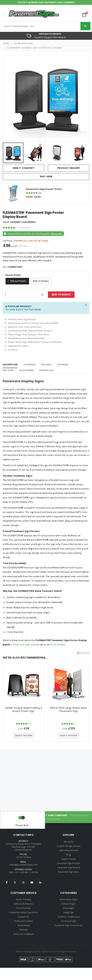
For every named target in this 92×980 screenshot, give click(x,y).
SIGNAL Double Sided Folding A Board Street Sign (23, 709)
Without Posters (18, 281)
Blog (68, 854)
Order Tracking (23, 899)
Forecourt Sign (68, 921)
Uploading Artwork (68, 850)
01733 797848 (57, 644)
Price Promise (23, 908)
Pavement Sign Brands (23, 222)
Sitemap (23, 929)
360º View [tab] (8, 370)
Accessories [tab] (26, 370)
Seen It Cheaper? (23, 168)
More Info (56, 233)
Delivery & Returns (23, 903)
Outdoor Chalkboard (68, 916)
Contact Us (23, 916)
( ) (24, 228)
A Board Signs (68, 903)
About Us (68, 841)
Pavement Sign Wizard (68, 867)
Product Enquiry (68, 168)
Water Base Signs (23, 43)
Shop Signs (68, 908)
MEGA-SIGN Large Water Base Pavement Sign (68, 709)
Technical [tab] (29, 364)
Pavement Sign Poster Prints (44, 189)
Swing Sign (68, 912)
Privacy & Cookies (23, 921)
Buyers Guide (69, 858)
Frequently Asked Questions (23, 912)
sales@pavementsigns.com (23, 864)
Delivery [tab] (46, 364)
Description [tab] (10, 364)
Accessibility (23, 925)
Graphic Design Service (68, 845)
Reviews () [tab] (46, 370)
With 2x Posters (41, 281)
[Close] (86, 305)
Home (6, 43)
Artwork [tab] (62, 364)
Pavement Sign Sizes (68, 871)
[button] (85, 14)
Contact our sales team (23, 644)
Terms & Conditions (23, 933)
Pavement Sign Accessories (69, 925)
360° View (46, 176)
